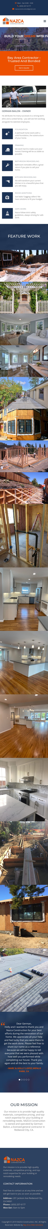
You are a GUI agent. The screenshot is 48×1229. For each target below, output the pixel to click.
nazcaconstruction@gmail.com (24, 9)
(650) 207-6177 (24, 6)
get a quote (24, 68)
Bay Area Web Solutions (33, 1225)
